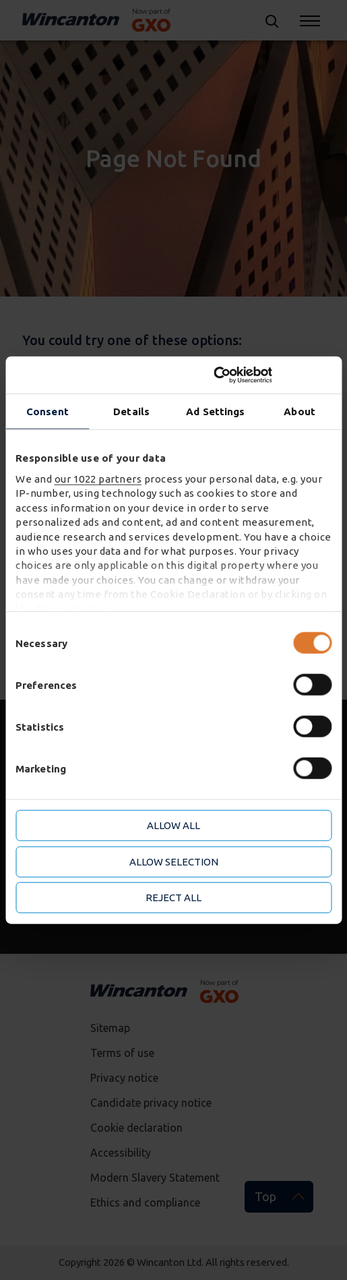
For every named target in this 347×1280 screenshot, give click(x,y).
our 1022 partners (98, 479)
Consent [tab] (47, 411)
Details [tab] (131, 411)
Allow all (173, 825)
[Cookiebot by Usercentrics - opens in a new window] (273, 375)
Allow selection (173, 861)
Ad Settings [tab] (215, 411)
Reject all (173, 897)
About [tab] (299, 411)
